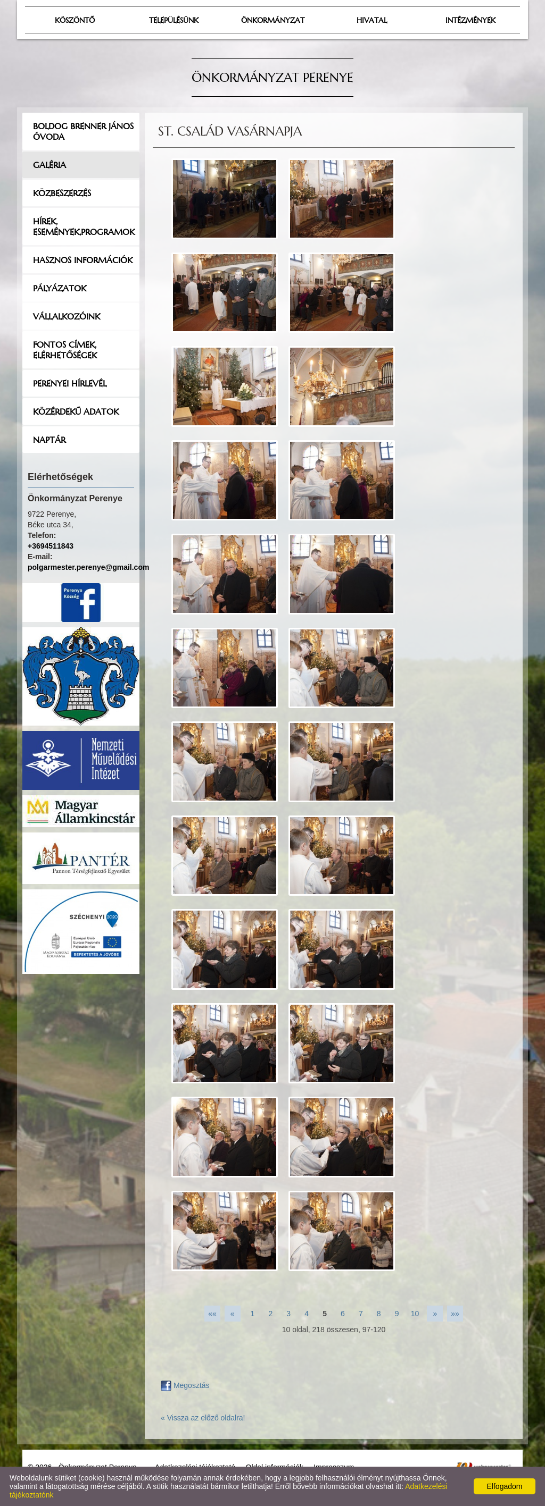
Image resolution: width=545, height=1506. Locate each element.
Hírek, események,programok (84, 226)
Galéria (49, 164)
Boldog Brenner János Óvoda (83, 131)
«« (212, 1313)
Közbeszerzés (62, 193)
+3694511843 (50, 546)
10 (415, 1313)
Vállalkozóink (66, 316)
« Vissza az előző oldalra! (203, 1418)
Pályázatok (59, 288)
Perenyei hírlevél (69, 383)
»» (455, 1313)
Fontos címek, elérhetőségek (65, 349)
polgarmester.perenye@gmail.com (88, 567)
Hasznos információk (83, 260)
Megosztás (185, 1385)
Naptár (49, 439)
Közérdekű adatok (76, 411)
